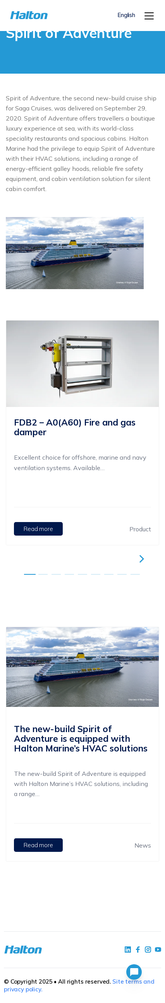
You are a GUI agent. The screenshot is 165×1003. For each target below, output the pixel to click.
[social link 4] (158, 949)
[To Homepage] (22, 15)
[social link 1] (128, 949)
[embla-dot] (30, 574)
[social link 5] (148, 949)
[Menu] (149, 16)
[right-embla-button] (143, 559)
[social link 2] (138, 949)
